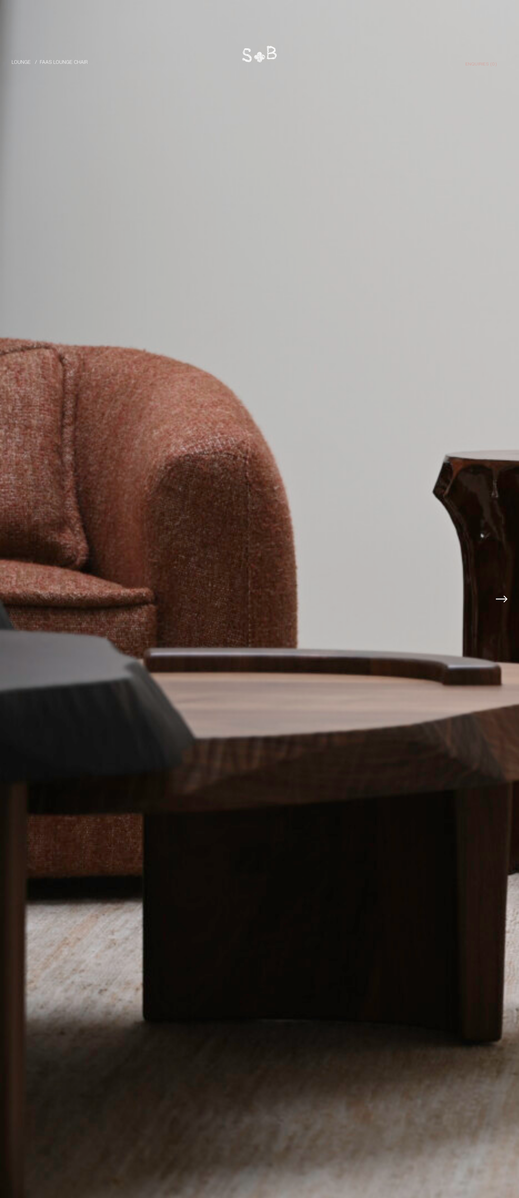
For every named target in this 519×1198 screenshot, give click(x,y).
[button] (503, 599)
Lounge (21, 61)
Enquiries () (481, 63)
